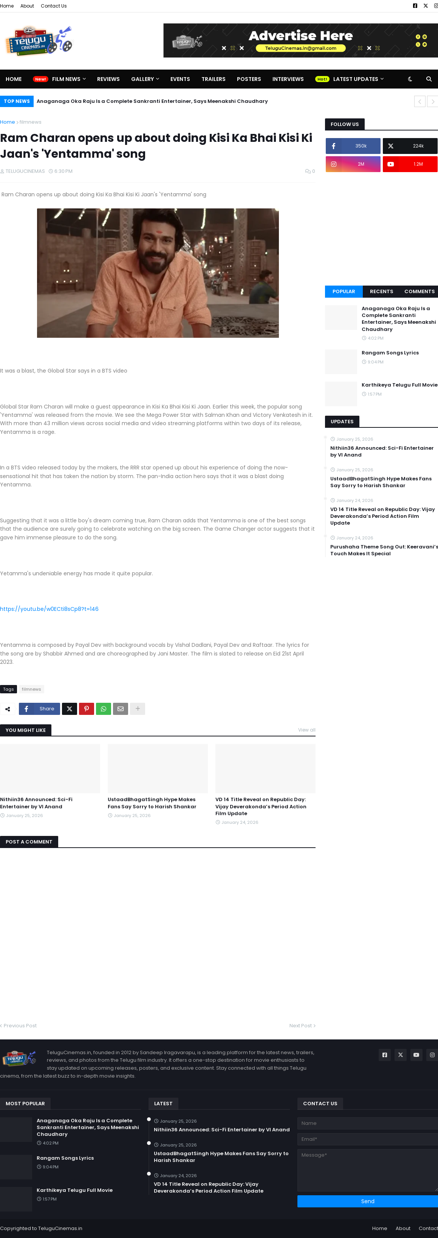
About (27, 6)
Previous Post (20, 1025)
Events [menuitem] (180, 79)
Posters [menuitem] (249, 79)
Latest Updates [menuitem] (355, 79)
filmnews (31, 122)
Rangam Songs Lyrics (65, 1158)
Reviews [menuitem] (108, 79)
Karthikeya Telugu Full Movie (75, 1190)
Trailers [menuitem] (213, 79)
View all (307, 730)
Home (7, 6)
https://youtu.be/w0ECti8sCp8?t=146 (49, 609)
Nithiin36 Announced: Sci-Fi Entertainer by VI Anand (36, 803)
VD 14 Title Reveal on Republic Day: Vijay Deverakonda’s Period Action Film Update (260, 806)
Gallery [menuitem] (142, 79)
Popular (344, 291)
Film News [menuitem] (66, 79)
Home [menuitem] (14, 79)
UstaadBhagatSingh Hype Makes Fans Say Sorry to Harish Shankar (152, 803)
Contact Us (54, 6)
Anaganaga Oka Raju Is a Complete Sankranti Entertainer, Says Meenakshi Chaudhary (152, 101)
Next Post (300, 1025)
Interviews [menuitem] (288, 79)
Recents (381, 291)
